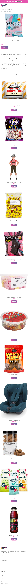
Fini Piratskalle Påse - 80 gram (14, 144)
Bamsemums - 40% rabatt (14, 374)
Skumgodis (23, 40)
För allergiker (3, 567)
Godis (13, 40)
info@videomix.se (4, 560)
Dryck (11, 40)
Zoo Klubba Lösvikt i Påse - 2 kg (14, 220)
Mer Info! (4, 47)
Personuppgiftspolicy (4, 583)
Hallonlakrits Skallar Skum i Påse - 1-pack (14, 259)
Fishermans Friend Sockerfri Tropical (14, 105)
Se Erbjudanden (18, 1)
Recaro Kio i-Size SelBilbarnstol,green (14, 420)
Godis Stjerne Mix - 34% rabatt (14, 335)
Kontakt (2, 579)
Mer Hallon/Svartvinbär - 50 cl (14, 535)
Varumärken (7, 40)
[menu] (26, 5)
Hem (1, 11)
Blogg (2, 578)
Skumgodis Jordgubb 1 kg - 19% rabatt (14, 297)
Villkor (2, 581)
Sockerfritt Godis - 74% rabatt (14, 497)
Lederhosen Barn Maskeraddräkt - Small (14, 182)
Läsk (15, 40)
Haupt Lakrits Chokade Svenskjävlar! (14, 458)
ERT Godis (18, 40)
